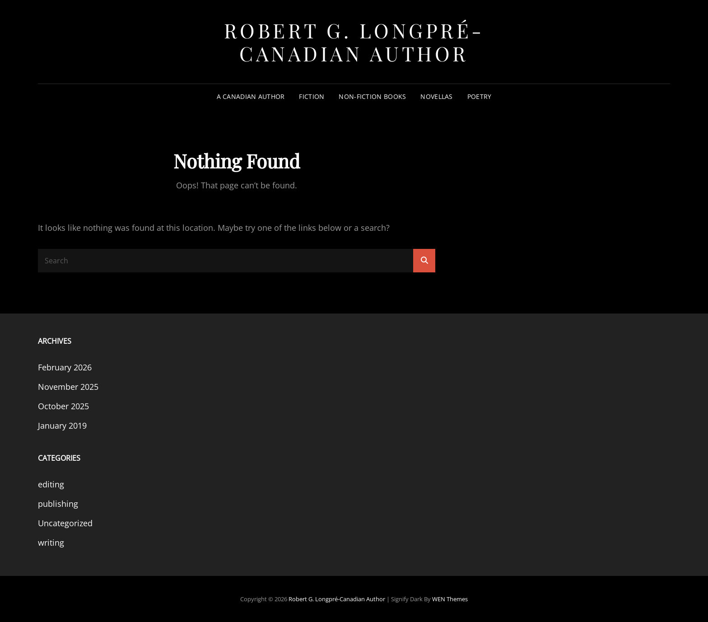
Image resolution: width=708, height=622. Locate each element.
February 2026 (65, 367)
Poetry (479, 96)
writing (51, 542)
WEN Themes (450, 599)
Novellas (436, 96)
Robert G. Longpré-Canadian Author (354, 41)
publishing (58, 503)
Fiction (311, 96)
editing (51, 484)
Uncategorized (65, 523)
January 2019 (62, 425)
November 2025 (68, 386)
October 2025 (63, 406)
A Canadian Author (251, 96)
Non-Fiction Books (372, 96)
